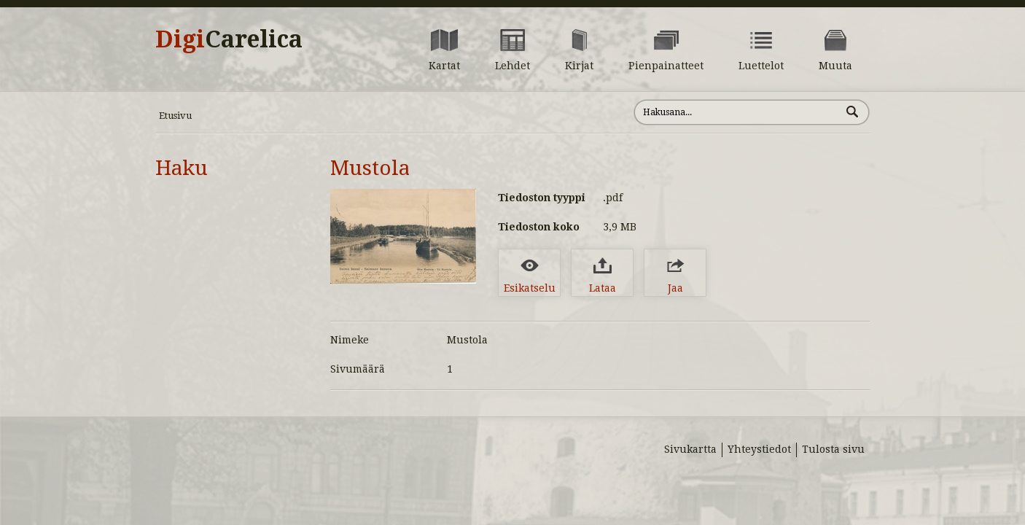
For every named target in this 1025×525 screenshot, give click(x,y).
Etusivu (175, 115)
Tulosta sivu (833, 449)
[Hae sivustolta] (737, 112)
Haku (181, 168)
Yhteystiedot (759, 449)
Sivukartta (690, 449)
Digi (229, 39)
